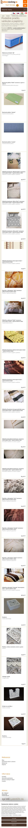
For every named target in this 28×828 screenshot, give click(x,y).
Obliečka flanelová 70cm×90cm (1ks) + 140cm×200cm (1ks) (12, 261)
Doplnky (8, 15)
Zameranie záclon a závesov (8, 761)
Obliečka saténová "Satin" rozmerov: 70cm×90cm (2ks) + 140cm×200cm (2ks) (12, 321)
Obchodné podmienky (7, 778)
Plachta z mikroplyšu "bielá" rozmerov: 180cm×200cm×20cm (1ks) (12, 558)
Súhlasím (14, 818)
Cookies (4, 781)
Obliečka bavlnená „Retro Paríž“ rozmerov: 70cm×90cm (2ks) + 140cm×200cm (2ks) (13, 202)
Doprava (4, 764)
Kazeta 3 (4, 736)
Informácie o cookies (17, 815)
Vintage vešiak (6, 676)
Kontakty (4, 776)
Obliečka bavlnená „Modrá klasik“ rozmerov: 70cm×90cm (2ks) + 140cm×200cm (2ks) (13, 172)
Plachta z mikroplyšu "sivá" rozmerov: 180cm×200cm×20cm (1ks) (12, 499)
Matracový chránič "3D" (8, 53)
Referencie (4, 763)
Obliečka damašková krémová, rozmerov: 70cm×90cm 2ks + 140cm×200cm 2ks (13, 439)
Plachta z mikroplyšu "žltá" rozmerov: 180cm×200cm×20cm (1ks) (12, 291)
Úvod (3, 15)
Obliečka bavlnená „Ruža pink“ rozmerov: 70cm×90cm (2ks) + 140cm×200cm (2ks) (13, 232)
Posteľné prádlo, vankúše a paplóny (19, 15)
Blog (3, 760)
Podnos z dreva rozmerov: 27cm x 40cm (12, 646)
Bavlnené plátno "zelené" (9, 112)
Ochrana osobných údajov (8, 779)
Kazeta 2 (4, 617)
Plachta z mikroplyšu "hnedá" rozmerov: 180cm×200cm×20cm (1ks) (12, 528)
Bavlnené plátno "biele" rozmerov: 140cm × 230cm (13, 83)
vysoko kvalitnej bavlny (19, 28)
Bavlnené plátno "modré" (8, 142)
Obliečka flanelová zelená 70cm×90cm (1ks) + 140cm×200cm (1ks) (13, 350)
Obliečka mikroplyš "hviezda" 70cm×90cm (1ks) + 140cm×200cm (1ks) (13, 588)
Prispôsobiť (14, 821)
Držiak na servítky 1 (7, 706)
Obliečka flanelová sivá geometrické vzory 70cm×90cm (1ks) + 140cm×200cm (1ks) (13, 410)
